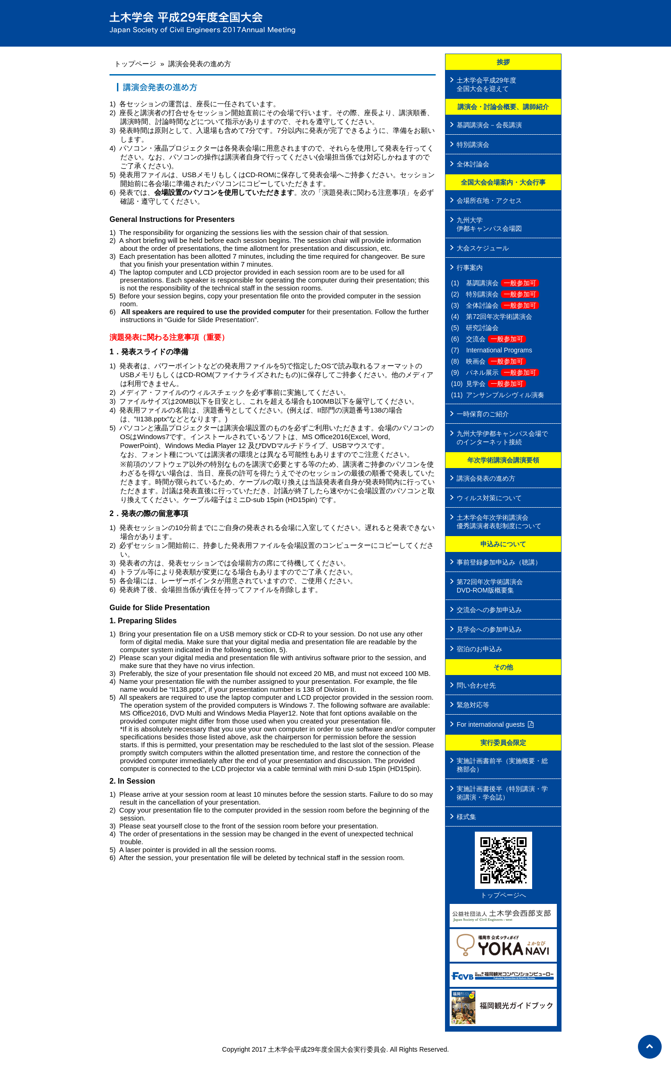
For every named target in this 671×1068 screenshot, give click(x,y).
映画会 (496, 361)
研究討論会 (482, 327)
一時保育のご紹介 (483, 414)
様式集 (466, 816)
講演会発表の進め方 (486, 478)
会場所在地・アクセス (489, 200)
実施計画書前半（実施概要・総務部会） (502, 765)
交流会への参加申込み (489, 609)
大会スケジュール (483, 248)
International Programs (499, 350)
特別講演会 (473, 144)
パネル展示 (502, 372)
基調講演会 (502, 283)
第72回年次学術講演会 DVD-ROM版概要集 (490, 586)
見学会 (496, 383)
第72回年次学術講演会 (499, 316)
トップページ (135, 64)
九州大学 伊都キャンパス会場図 (489, 224)
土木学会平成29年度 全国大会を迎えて (486, 84)
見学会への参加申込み (489, 629)
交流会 (496, 339)
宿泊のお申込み (479, 649)
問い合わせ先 (476, 685)
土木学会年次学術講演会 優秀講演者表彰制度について (499, 522)
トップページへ (503, 895)
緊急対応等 (473, 705)
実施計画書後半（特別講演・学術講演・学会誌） (502, 793)
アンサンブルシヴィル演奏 (505, 395)
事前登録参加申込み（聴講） (499, 562)
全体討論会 (473, 164)
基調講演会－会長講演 (489, 125)
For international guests (491, 724)
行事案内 (470, 267)
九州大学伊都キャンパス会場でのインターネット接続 (502, 438)
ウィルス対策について (489, 498)
